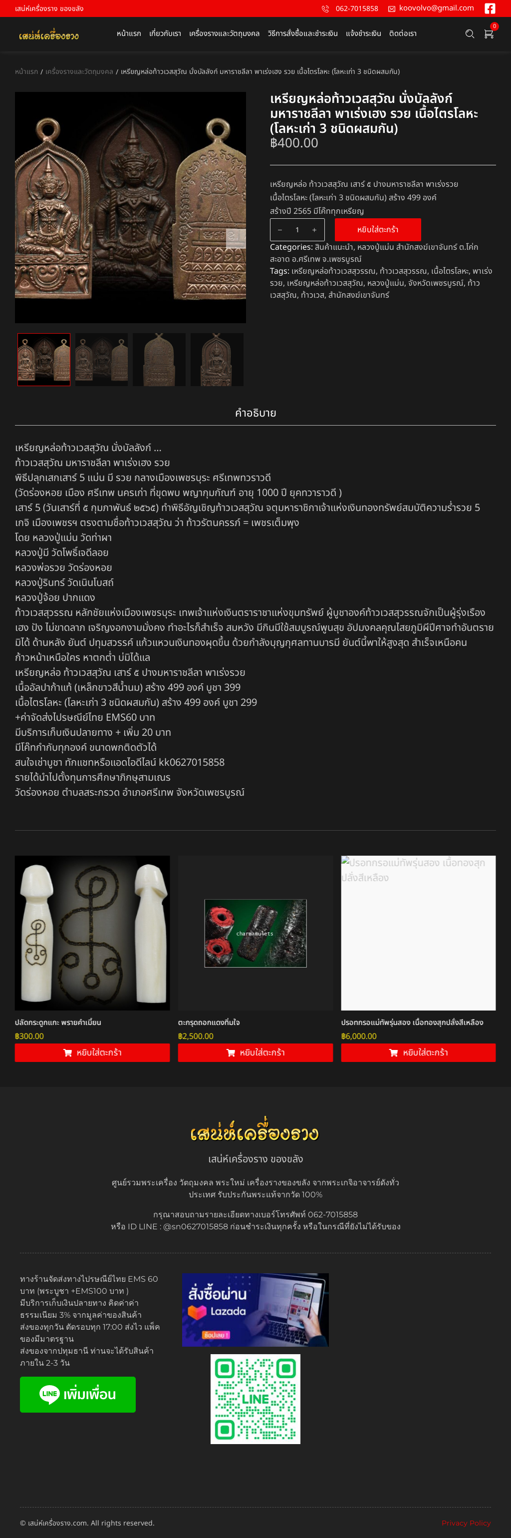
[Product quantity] (297, 229)
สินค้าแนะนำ (334, 247)
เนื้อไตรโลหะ (450, 271)
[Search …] (470, 33)
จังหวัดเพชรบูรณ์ (436, 283)
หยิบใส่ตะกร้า (378, 230)
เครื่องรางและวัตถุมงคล (79, 71)
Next (236, 239)
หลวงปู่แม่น (385, 283)
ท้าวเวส (312, 295)
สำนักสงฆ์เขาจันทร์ (358, 295)
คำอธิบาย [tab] (255, 413)
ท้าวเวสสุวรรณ (403, 271)
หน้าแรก (26, 71)
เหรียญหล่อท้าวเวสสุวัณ (325, 283)
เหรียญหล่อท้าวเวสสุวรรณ (333, 271)
